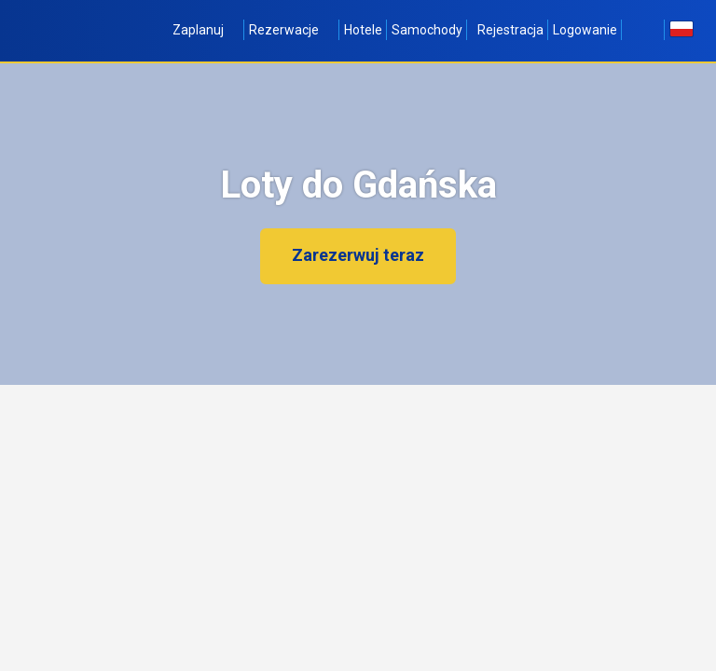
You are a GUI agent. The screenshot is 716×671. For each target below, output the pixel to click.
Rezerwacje (292, 29)
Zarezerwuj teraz (358, 255)
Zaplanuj (206, 29)
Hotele (363, 29)
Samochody (427, 29)
